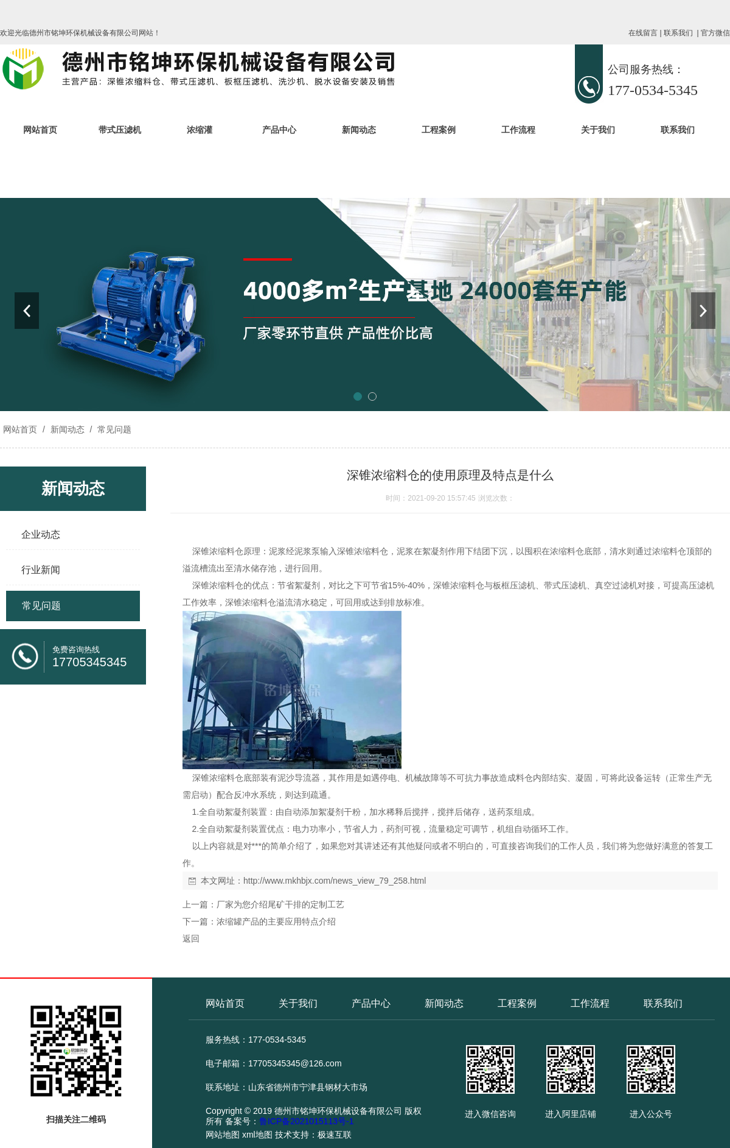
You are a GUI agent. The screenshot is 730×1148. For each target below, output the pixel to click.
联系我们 (678, 33)
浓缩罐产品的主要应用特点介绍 (276, 921)
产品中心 (279, 130)
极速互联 (335, 1134)
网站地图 (223, 1134)
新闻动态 (359, 130)
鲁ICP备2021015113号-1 (306, 1121)
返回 (191, 938)
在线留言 (643, 33)
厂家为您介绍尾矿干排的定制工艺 (280, 904)
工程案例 (439, 130)
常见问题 (113, 429)
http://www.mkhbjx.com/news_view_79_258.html (334, 881)
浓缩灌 (199, 130)
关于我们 (598, 130)
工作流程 (518, 130)
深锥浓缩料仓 (217, 551)
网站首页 (40, 130)
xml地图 (257, 1134)
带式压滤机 (120, 130)
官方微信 (715, 33)
